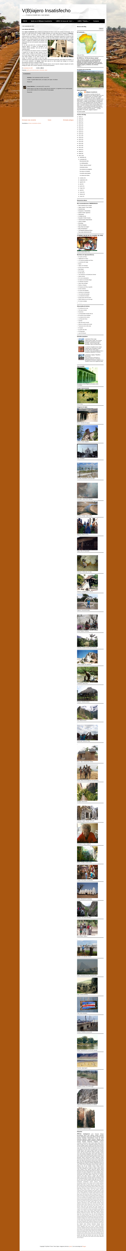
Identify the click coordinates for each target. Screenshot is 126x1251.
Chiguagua (85, 1191)
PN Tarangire (89, 1216)
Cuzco (87, 1192)
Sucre (90, 1225)
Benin (85, 1135)
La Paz (100, 1205)
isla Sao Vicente (99, 1231)
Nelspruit (87, 1170)
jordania (89, 1179)
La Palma (90, 1167)
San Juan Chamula (93, 1222)
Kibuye (100, 1204)
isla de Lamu (95, 1158)
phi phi (95, 1236)
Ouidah (102, 1157)
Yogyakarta (83, 1227)
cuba (81, 1152)
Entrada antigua (68, 120)
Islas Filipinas (90, 1135)
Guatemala (98, 1197)
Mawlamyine (93, 1211)
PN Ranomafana (83, 1216)
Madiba (95, 1210)
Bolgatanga (79, 1187)
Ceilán (96, 1190)
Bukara (81, 1189)
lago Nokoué (85, 1152)
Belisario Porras (100, 1185)
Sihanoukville (79, 1225)
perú (92, 1134)
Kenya (90, 1136)
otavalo (92, 1236)
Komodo (85, 1205)
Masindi (98, 1169)
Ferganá (100, 1195)
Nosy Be (102, 1170)
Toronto (78, 1226)
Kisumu (82, 1205)
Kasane (82, 1204)
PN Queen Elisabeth (86, 1171)
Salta (85, 1220)
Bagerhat (78, 1184)
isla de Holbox (84, 1232)
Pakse (102, 1171)
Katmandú (79, 1167)
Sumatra (102, 1151)
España (85, 1146)
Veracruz (92, 1226)
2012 (80, 145)
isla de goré (83, 1233)
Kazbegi (88, 1204)
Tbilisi (85, 1175)
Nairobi (83, 1170)
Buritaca (85, 1189)
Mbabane (98, 1211)
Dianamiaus (81, 214)
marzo (81, 192)
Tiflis (97, 1175)
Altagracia (89, 1161)
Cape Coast (91, 1163)
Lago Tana (79, 1147)
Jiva (103, 1201)
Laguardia (100, 1206)
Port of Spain (83, 1158)
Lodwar (98, 1168)
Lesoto (102, 1156)
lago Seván (99, 1235)
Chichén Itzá (97, 1150)
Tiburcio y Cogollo (91, 1175)
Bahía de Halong (86, 1184)
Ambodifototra (85, 1181)
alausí (94, 1227)
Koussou (91, 1205)
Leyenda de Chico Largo (90, 339)
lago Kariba (94, 1235)
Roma (98, 1173)
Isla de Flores (101, 1200)
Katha (93, 1156)
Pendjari (92, 1217)
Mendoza (102, 1211)
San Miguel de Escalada (91, 1147)
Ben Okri (78, 1186)
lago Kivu (97, 1179)
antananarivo (85, 1142)
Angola (89, 1139)
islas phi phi (101, 1158)
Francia (87, 1196)
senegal (78, 1150)
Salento (82, 1220)
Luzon (85, 1169)
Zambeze (79, 1145)
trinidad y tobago (88, 1145)
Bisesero (93, 1186)
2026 (80, 116)
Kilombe (78, 1205)
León (87, 1144)
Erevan (89, 1195)
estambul (93, 1230)
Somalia (84, 1225)
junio (81, 186)
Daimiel (94, 1192)
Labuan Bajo (83, 1206)
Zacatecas (88, 1227)
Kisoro (83, 1167)
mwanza (99, 1159)
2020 (80, 129)
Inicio (49, 120)
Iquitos (100, 1164)
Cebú (93, 1190)
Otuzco (78, 1215)
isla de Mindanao (97, 1232)
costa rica (90, 1149)
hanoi (96, 1230)
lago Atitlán (83, 1235)
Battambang (96, 1162)
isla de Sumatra (83, 1179)
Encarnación (82, 1195)
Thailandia (84, 1140)
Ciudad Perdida (86, 1155)
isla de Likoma (90, 1232)
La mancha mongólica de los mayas (93, 347)
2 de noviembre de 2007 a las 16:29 (40, 77)
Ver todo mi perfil (81, 111)
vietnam (98, 1145)
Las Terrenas (82, 1207)
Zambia (97, 1135)
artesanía (90, 1176)
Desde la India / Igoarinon (84, 212)
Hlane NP (92, 1199)
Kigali (103, 1204)
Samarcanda (79, 1174)
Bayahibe (92, 1185)
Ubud (81, 1176)
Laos (102, 1139)
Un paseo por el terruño (84, 69)
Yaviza (78, 1152)
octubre (82, 178)
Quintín (95, 1173)
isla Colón (94, 1231)
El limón (102, 1194)
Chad (103, 1190)
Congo (84, 1164)
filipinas (94, 1149)
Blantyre (97, 1186)
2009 (80, 151)
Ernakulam (93, 1195)
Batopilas (91, 1162)
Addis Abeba (97, 1142)
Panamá (97, 1134)
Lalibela (82, 1151)
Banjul (98, 1184)
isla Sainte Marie (90, 1178)
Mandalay (79, 1157)
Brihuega (92, 1187)
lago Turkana (92, 1152)
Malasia (98, 1210)
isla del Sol (93, 1233)
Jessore (94, 1165)
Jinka (100, 1201)
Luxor (82, 1210)
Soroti (87, 1225)
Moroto (95, 1212)
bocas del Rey (80, 1230)
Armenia (79, 1146)
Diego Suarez (79, 1194)
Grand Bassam (84, 1197)
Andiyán (91, 1181)
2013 (80, 143)
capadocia (98, 1176)
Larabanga (84, 1168)
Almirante (98, 1180)
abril (81, 190)
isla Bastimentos (84, 1231)
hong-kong (79, 1231)
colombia (101, 1135)
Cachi (92, 1189)
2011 (80, 147)
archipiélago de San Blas (82, 1149)
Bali (81, 1153)
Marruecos (94, 1169)
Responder (29, 81)
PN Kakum (100, 1215)
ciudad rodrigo (88, 1230)
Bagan (78, 1162)
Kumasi (97, 1205)
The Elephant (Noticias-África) (85, 230)
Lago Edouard (89, 1206)
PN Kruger (97, 1151)
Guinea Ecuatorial (84, 1199)
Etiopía (102, 1134)
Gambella (90, 1196)
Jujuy (88, 1202)
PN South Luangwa (95, 1171)
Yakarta (96, 1226)
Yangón (87, 1158)
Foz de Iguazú (82, 1196)
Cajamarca (102, 1189)
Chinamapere (90, 1191)
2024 (80, 121)
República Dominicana (99, 1144)
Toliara (78, 1176)
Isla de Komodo (80, 1201)
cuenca (91, 1158)
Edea (86, 1194)
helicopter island (100, 1230)
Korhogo (102, 1146)
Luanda (102, 1168)
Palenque (102, 1216)
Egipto (78, 1144)
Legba (87, 1207)
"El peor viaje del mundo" (85, 165)
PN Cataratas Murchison (85, 1215)
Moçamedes (88, 1157)
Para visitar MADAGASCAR (84, 232)
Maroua (85, 1211)
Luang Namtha (80, 1169)
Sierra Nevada (100, 1147)
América (102, 1145)
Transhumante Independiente (85, 219)
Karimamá (79, 1204)
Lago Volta (79, 1168)
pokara (98, 1236)
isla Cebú (89, 1231)
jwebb (70, 1246)
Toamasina (101, 1175)
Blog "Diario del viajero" (83, 226)
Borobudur (84, 1187)
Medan (83, 1157)
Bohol (96, 1153)
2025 (80, 119)
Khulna (96, 1204)
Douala (91, 1155)
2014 (80, 141)
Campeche (79, 1190)
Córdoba (90, 1192)
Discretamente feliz (84, 161)
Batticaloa (88, 1185)
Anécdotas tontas (84, 167)
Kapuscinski (97, 1146)
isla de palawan (88, 1233)
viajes (46, 70)
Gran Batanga (101, 1196)
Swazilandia (98, 1225)
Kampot (102, 1202)
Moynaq (98, 1212)
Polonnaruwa (101, 1217)
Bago (82, 1184)
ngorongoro (97, 1152)
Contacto (96, 21)
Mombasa (79, 1212)
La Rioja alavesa (100, 1167)
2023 (80, 123)
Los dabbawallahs (84, 163)
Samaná (94, 1220)
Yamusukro (79, 1227)
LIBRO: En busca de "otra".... (65, 21)
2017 (80, 135)
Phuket (78, 1158)
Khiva (94, 1204)
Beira (93, 1153)
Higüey (88, 1199)
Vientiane (85, 1176)
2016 (80, 137)
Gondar (94, 1196)
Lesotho (99, 1156)
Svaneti (93, 1225)
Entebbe (86, 1195)
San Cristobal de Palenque (92, 1221)
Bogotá (80, 1163)
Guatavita (94, 1197)
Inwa (103, 1199)
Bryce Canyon (97, 1187)
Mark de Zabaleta (82, 225)
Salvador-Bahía (89, 1220)
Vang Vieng (87, 1226)
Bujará (78, 1189)
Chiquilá (94, 1191)
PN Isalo (96, 1215)
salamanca (102, 1236)
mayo (81, 188)
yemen (81, 1180)
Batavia (81, 1185)
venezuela (41, 70)
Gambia (79, 1141)
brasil (102, 1136)
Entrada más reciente (29, 120)
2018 (80, 133)
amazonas (89, 1141)
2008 (80, 153)
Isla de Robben (87, 1201)
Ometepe (79, 1171)
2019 (80, 131)
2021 (80, 127)
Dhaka (102, 1192)
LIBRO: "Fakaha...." (84, 21)
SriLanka (79, 1140)
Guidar (97, 1164)
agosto (81, 182)
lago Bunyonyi (88, 1235)
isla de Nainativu (98, 1178)
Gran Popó (79, 1197)
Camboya (84, 1138)
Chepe (78, 1191)
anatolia (97, 1227)
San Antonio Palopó (100, 1220)
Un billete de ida (82, 216)
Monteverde (83, 1212)
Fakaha (95, 1155)
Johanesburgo (84, 1202)
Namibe (93, 1157)
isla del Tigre (98, 1233)
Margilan (82, 1211)
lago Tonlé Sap (83, 1236)
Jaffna (90, 1156)
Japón (95, 1201)
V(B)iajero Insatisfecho (46, 10)
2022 (80, 125)
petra (100, 1179)
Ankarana (96, 1181)
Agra (86, 1161)
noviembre (82, 159)
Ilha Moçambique (90, 1146)
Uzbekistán (79, 1142)
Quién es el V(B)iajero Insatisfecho (41, 21)
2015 (80, 139)
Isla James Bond (89, 1200)
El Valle (98, 1194)
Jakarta (92, 1201)
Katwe (86, 1204)
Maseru (89, 1211)
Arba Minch (101, 1161)
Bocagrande (101, 1186)
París (86, 1217)
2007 (80, 155)
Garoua (102, 1155)
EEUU (82, 1146)
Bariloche (102, 1184)
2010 (80, 149)
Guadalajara (89, 1197)
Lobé (103, 1207)
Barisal (78, 1185)
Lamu (85, 1151)
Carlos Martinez (31, 86)
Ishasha (78, 1200)
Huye (101, 1199)
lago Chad (79, 1159)
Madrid (83, 1147)
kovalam (78, 1235)
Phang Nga (85, 1173)
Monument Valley (89, 1212)
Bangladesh (88, 1153)
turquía (102, 1152)
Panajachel (79, 1217)
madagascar (86, 1134)
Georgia (82, 1144)
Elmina (78, 1195)
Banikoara (87, 1162)
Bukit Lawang (85, 1163)
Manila (93, 1151)
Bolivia (102, 1140)
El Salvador (94, 1194)
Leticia (89, 1207)
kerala (93, 1179)
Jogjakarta (79, 1202)
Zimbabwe (93, 1140)
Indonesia (79, 1139)
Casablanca (90, 1190)
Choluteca (99, 1191)
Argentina (102, 1141)
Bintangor (90, 1186)
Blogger (84, 1246)
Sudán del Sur (95, 1174)
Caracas (85, 1190)
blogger (82, 1145)
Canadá (92, 1150)
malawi (92, 1142)
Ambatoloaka (79, 1181)
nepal (102, 1149)
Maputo (78, 1211)
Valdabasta (83, 1226)
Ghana (78, 1136)
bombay (93, 1176)
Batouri (84, 1185)
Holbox (98, 1199)
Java (85, 1144)
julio (81, 184)
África (79, 1134)
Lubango (78, 1210)
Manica (89, 1169)
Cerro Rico (99, 1190)
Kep (91, 1204)
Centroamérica (90, 1138)
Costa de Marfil (99, 1138)
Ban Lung (95, 1184)
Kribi (96, 1156)
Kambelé (94, 1202)
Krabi (95, 1205)
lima (87, 1236)
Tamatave (101, 1174)
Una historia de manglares (86, 169)
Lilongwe (95, 1207)
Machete (91, 1210)
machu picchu (94, 1159)
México (94, 1136)
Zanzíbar (91, 1227)
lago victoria (88, 1159)
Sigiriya (90, 1174)
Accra (78, 1153)
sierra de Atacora (80, 1237)
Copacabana (89, 1164)
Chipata (81, 1155)
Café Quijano (96, 1189)
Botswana (88, 1187)
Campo (82, 1190)
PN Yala (98, 1216)
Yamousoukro (101, 1226)
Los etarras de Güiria (84, 175)
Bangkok (84, 1153)
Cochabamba (83, 1192)
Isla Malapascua (95, 1200)
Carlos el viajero (82, 221)
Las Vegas (94, 1168)
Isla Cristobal (82, 1200)
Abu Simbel (82, 1161)
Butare (88, 1189)
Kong (88, 1205)
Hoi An (95, 1199)
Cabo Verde (87, 1150)
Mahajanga (91, 1144)
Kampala (98, 1202)
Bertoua (86, 1186)
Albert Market (93, 1180)
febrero (82, 194)
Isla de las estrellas (87, 1165)
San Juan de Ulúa (100, 1222)
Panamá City (80, 1173)
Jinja (98, 1201)
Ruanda (84, 1141)
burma (84, 1230)
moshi (89, 1236)
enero (81, 196)
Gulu (78, 1156)
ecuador (98, 1140)
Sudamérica (83, 1136)
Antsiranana (101, 1181)
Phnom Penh (91, 1173)
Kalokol (91, 1202)
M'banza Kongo (86, 1210)
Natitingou (98, 1157)
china (89, 1142)
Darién (102, 1142)
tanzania (79, 1138)
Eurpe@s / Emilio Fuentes (84, 218)
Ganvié (98, 1155)
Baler (91, 1184)
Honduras (81, 1156)
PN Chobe (92, 1215)
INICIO (25, 21)
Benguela (82, 1186)
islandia (102, 1233)
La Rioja (94, 1167)
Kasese (102, 1165)
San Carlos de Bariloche (81, 1221)
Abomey (85, 1180)
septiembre (82, 180)
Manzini (102, 1210)
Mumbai (102, 1212)
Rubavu (102, 1173)
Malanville (89, 1151)
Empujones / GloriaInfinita (84, 210)
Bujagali (102, 1187)
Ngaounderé (92, 1170)
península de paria (34, 70)
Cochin (81, 1164)
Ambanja (93, 1161)
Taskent (102, 1225)
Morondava (79, 1170)
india (88, 1136)
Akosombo (89, 1180)
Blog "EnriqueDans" (83, 228)
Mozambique (80, 1135)
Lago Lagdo (95, 1206)
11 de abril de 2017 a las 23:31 (42, 86)
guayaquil (82, 1178)
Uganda (89, 1140)
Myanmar (84, 1139)
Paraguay (83, 1217)
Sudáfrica (96, 1141)
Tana (83, 1175)
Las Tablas (89, 1168)
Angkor (97, 1161)
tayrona (82, 1150)
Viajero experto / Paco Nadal (85, 207)
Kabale (98, 1165)
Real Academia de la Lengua (85, 205)
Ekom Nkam (89, 1194)
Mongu (102, 1169)
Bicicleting (80, 223)
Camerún (94, 1139)
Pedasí (89, 1217)
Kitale (86, 1167)
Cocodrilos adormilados (85, 173)
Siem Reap (85, 1174)
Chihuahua (96, 1163)
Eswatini (97, 1195)
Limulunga (99, 1207)
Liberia (92, 1207)
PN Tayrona (94, 1216)
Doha (84, 1194)
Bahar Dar (82, 1162)
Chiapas (81, 1191)
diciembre (82, 157)
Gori (97, 1196)
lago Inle (83, 1159)
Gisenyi (93, 1164)
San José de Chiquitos (85, 1222)
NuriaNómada (81, 209)
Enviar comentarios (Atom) (35, 123)
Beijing (95, 1185)
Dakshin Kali (98, 1192)
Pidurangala (96, 1217)
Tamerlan (79, 1175)
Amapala (102, 1180)
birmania (99, 1136)
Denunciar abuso (82, 200)
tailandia (99, 1139)
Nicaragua (97, 1170)
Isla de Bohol (86, 1156)
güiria (28, 70)
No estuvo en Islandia (85, 171)
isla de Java (98, 1149)
